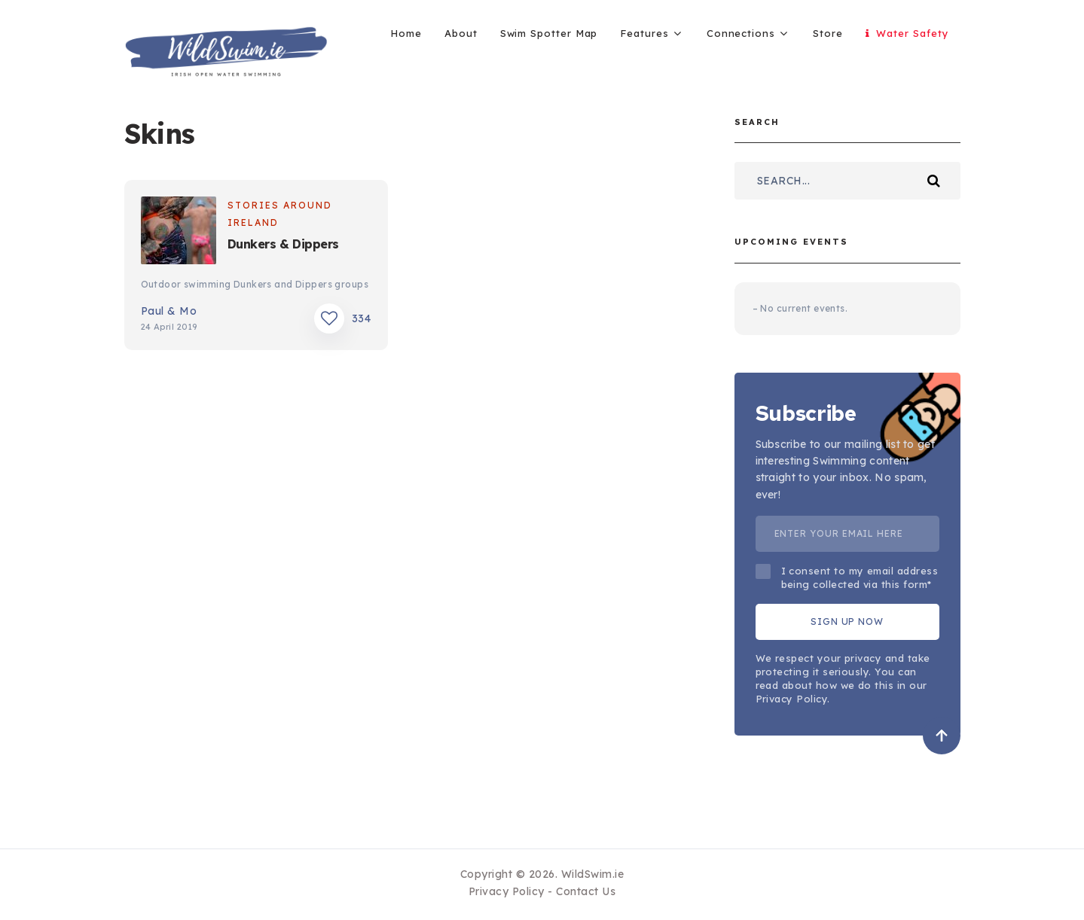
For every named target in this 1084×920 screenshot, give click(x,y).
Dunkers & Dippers (283, 243)
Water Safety (907, 33)
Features (644, 33)
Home (406, 33)
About (461, 33)
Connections (741, 33)
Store (828, 33)
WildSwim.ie (592, 874)
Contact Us (585, 891)
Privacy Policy (507, 891)
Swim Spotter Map (549, 33)
